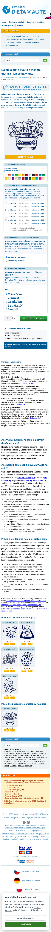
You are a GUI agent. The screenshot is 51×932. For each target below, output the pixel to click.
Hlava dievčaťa (10, 622)
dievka (16, 755)
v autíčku (14, 759)
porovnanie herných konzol (37, 839)
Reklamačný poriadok (24, 830)
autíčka (7, 759)
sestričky (13, 766)
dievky (22, 755)
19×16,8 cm (12, 220)
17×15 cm (11, 216)
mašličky (27, 757)
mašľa (13, 757)
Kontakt (20, 25)
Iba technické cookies (25, 919)
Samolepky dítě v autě (26, 871)
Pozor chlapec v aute (27, 622)
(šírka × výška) (24, 203)
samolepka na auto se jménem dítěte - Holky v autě (26, 601)
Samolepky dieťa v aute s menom (15, 77)
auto (33, 757)
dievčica (28, 755)
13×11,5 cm (12, 206)
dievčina (42, 753)
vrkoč (42, 755)
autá (38, 757)
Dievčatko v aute (9, 676)
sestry (6, 766)
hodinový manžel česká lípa (14, 839)
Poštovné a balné (16, 22)
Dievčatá (35, 77)
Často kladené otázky (35, 22)
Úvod (4, 22)
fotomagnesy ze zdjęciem (38, 837)
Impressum (38, 830)
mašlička (19, 757)
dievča (11, 753)
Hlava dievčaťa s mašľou (29, 649)
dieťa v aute (34, 751)
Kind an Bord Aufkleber (27, 880)
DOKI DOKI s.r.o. (41, 814)
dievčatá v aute (25, 761)
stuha (15, 764)
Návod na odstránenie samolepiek (32, 825)
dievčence (8, 755)
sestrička (41, 764)
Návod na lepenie (11, 825)
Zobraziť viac (28, 383)
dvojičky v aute (23, 751)
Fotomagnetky (8, 25)
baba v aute (36, 759)
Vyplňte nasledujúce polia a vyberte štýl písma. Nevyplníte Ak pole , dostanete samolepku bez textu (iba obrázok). (25, 277)
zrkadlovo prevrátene (17, 261)
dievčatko (26, 753)
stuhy (20, 764)
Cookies (11, 830)
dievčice (36, 755)
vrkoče (7, 757)
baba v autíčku (25, 759)
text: (7, 289)
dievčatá (18, 753)
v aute (35, 761)
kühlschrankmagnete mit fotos (15, 837)
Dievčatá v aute (10, 709)
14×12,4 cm (12, 210)
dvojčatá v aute (10, 751)
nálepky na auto (28, 834)
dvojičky (28, 766)
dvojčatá (21, 766)
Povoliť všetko (25, 925)
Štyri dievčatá (9, 649)
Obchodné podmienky (14, 828)
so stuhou (8, 764)
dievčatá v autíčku (11, 761)
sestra (34, 764)
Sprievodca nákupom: (11, 362)
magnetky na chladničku (11, 834)
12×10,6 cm (12, 203)
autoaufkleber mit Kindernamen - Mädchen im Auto (21, 605)
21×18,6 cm (12, 223)
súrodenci (27, 764)
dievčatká (34, 753)
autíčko (44, 757)
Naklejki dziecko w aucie (27, 893)
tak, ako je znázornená (17, 257)
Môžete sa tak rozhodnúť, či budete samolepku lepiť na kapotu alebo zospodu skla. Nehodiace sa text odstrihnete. (25, 246)
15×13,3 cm (12, 213)
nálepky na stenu (42, 834)
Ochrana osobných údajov (34, 828)
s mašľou (42, 761)
